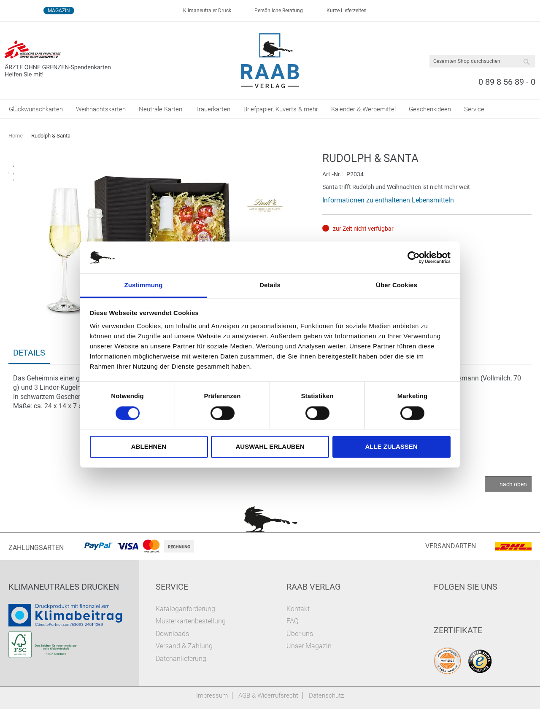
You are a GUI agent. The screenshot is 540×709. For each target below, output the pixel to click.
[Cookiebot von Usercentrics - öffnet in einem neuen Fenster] (414, 257)
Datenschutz (326, 695)
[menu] (270, 109)
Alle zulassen (391, 446)
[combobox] (482, 61)
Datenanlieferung (181, 659)
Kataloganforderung (185, 609)
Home (15, 135)
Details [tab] (270, 285)
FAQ (292, 621)
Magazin (59, 10)
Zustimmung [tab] (143, 285)
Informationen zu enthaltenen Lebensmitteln (388, 200)
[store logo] (270, 60)
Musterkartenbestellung (191, 621)
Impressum (212, 695)
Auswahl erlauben (269, 446)
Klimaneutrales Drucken (63, 587)
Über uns (299, 634)
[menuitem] (36, 109)
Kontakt (298, 609)
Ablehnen (148, 446)
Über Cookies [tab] (396, 285)
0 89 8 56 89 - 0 (506, 82)
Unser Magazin (309, 646)
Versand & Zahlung (184, 646)
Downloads (172, 634)
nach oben (513, 484)
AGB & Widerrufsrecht (268, 695)
